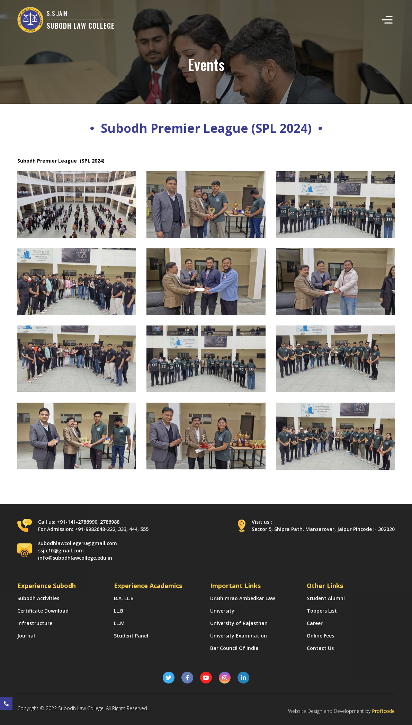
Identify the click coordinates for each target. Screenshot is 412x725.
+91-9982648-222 (95, 529)
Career (315, 623)
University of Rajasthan (239, 623)
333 (122, 529)
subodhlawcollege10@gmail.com (77, 543)
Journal (26, 635)
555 (144, 529)
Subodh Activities (38, 598)
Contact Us (320, 648)
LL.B (118, 610)
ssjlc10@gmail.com (61, 550)
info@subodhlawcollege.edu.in (75, 557)
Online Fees (320, 635)
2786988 (109, 521)
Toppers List (322, 610)
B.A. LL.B (124, 598)
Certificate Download (43, 610)
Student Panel (131, 635)
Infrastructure (34, 623)
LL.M (119, 623)
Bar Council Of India (234, 648)
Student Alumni (326, 598)
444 (133, 529)
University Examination (238, 635)
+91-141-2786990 (77, 521)
